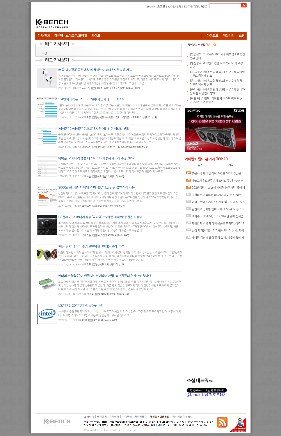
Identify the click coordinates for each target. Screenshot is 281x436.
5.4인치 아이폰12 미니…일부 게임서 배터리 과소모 (91, 99)
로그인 (161, 6)
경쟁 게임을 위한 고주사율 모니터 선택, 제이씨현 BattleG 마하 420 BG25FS (215, 231)
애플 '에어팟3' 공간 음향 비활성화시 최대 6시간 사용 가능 (95, 70)
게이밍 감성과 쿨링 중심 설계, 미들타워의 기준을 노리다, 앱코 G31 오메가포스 (215, 239)
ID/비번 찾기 (174, 6)
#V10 (111, 235)
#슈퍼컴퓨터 (123, 294)
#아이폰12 (103, 147)
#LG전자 (102, 235)
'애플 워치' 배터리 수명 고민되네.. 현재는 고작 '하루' (91, 246)
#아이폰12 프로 (117, 147)
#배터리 (129, 88)
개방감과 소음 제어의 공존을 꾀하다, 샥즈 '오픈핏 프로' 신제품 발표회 (215, 224)
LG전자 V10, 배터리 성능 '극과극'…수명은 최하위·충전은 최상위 (100, 217)
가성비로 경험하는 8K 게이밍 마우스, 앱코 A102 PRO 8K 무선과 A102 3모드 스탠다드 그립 (215, 196)
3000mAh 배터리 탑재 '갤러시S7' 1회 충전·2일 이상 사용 (96, 187)
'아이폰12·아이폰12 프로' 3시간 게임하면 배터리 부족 (93, 129)
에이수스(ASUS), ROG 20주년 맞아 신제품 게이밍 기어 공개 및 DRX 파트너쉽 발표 (215, 217)
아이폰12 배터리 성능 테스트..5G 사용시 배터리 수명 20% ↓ (97, 158)
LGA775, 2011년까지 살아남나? (80, 306)
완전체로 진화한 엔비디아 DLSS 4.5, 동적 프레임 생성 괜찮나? (215, 210)
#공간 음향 (119, 88)
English (151, 6)
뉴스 (200, 165)
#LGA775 (106, 320)
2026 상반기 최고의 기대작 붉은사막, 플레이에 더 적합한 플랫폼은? (215, 189)
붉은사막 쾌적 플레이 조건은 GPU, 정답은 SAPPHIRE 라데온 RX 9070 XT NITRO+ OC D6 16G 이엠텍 (215, 174)
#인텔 (97, 320)
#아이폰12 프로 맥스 (131, 117)
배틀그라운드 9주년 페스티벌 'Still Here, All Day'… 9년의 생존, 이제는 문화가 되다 (215, 182)
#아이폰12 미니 (112, 117)
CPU (84, 320)
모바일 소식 (88, 294)
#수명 (137, 88)
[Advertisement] (167, 21)
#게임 (129, 147)
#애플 (100, 88)
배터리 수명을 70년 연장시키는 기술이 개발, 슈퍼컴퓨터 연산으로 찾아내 (104, 276)
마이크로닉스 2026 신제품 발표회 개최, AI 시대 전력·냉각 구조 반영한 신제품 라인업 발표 (215, 203)
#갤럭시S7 (103, 206)
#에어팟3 (108, 88)
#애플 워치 (103, 264)
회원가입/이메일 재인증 (195, 6)
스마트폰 (86, 117)
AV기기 (86, 88)
